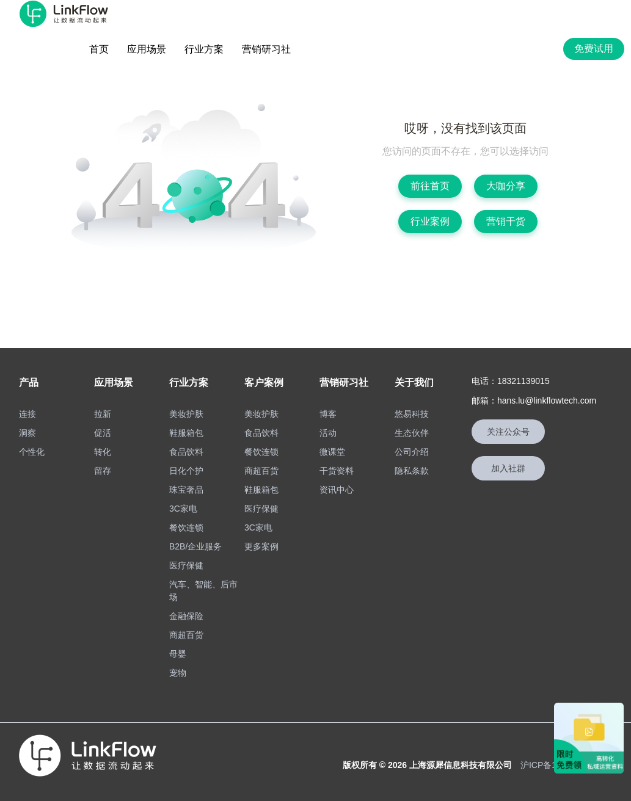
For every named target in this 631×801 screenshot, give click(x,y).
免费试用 (593, 48)
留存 (102, 471)
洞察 (27, 433)
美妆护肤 (186, 414)
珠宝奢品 (186, 490)
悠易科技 (412, 414)
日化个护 (186, 471)
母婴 (177, 654)
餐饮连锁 (186, 527)
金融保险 (186, 616)
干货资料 (336, 471)
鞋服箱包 (186, 433)
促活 (102, 433)
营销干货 (505, 221)
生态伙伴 (412, 433)
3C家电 (183, 508)
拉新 (102, 414)
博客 (328, 414)
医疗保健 (186, 565)
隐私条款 (412, 471)
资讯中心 (336, 490)
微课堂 (332, 452)
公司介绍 (412, 452)
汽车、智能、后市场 (203, 590)
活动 (328, 433)
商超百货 (186, 635)
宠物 (177, 673)
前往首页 (430, 186)
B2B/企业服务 (195, 546)
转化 (102, 452)
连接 (27, 414)
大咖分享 (505, 186)
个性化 (32, 452)
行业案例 (430, 221)
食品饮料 (186, 452)
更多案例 (261, 546)
